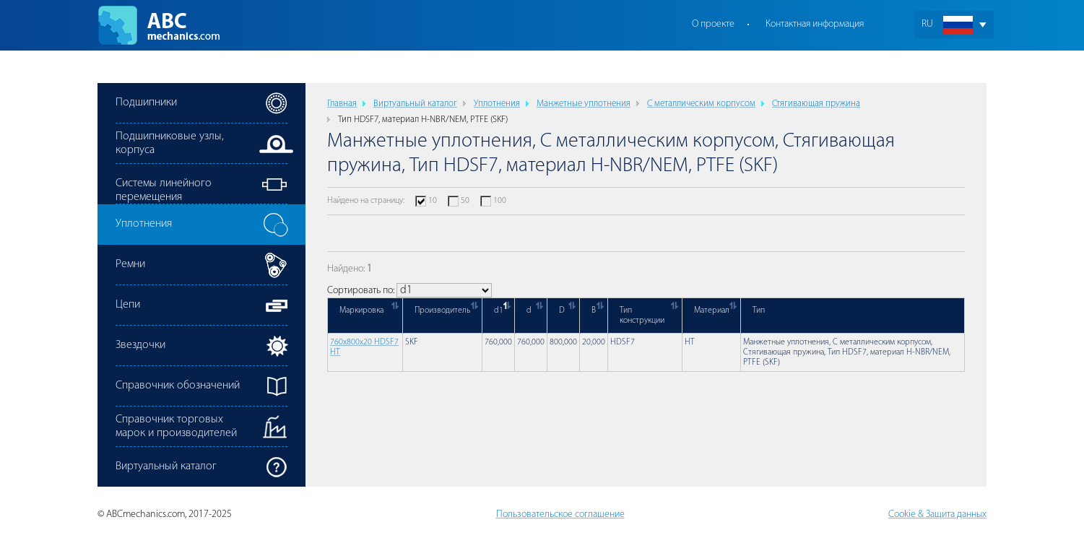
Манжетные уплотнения (583, 103)
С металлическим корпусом (701, 103)
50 (465, 200)
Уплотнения (497, 103)
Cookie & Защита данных (937, 514)
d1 (498, 310)
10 (432, 200)
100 (499, 200)
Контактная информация (815, 24)
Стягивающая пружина (816, 103)
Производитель (443, 310)
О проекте (713, 24)
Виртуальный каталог (415, 103)
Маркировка (361, 310)
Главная (342, 103)
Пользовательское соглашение (560, 514)
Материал (711, 310)
